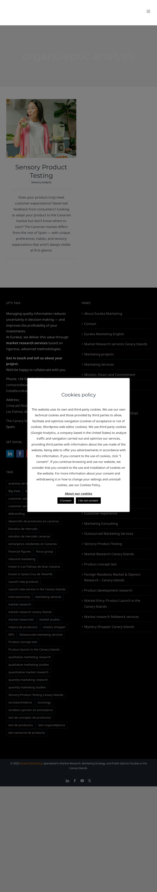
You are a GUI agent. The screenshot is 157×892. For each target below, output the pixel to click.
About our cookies (78, 493)
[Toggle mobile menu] (149, 11)
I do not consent (88, 500)
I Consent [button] (66, 500)
